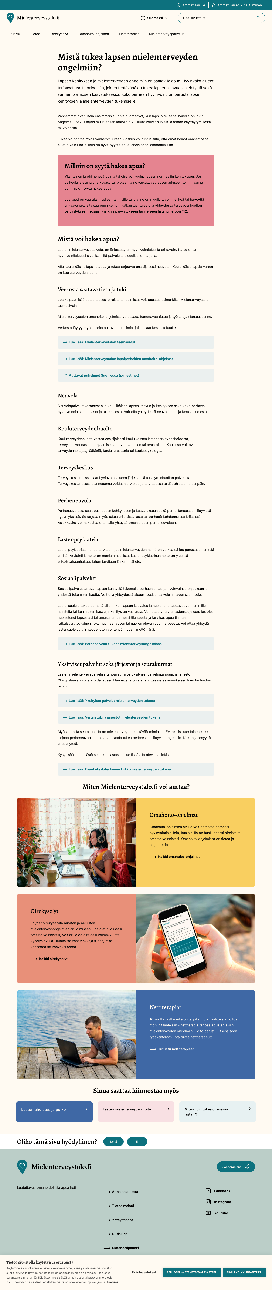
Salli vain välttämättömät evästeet (191, 1272)
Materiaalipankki (121, 1247)
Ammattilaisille (191, 5)
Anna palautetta (120, 1191)
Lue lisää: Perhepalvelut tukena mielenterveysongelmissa (112, 644)
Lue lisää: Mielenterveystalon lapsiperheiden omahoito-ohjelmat (118, 359)
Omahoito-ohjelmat (93, 34)
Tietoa (35, 34)
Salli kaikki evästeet (244, 1272)
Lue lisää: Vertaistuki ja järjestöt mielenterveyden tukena (111, 717)
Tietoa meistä (118, 1205)
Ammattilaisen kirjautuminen (237, 5)
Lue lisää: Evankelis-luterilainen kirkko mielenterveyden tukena (117, 769)
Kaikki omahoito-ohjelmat (175, 856)
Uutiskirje (115, 1233)
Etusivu (14, 34)
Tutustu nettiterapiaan (172, 1049)
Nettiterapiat (129, 34)
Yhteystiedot (118, 1219)
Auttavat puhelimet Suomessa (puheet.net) (101, 377)
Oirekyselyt (59, 34)
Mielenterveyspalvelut (166, 34)
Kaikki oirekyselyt (49, 958)
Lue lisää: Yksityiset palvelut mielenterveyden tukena (109, 701)
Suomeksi (154, 20)
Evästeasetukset (144, 1272)
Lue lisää (112, 1282)
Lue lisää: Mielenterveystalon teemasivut (99, 342)
